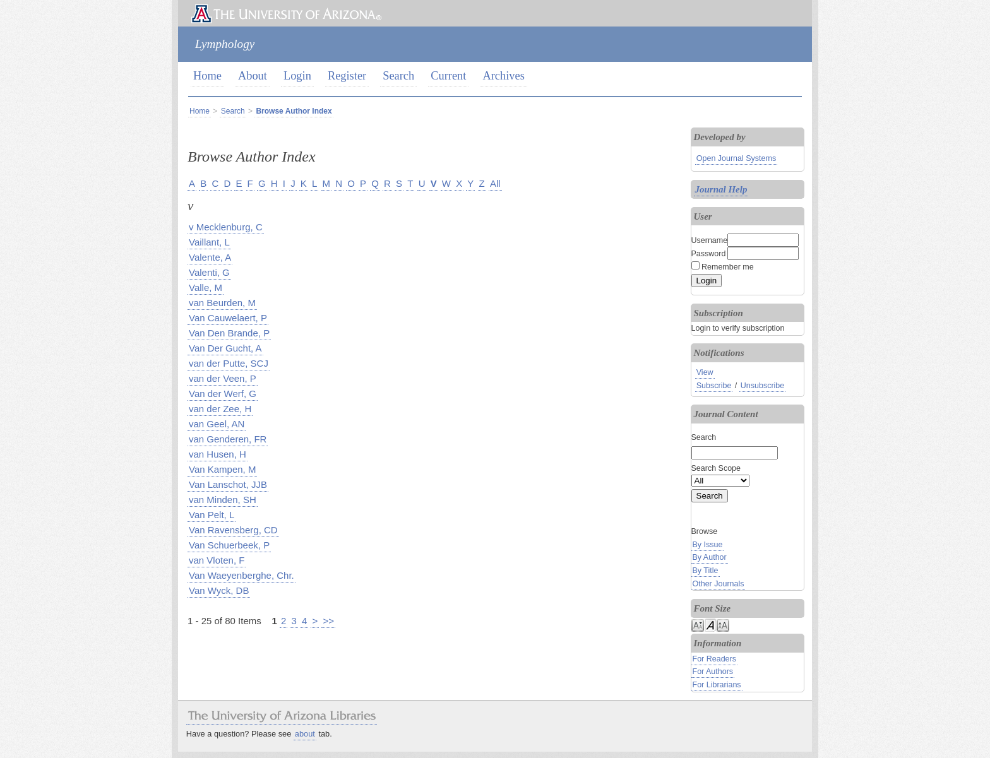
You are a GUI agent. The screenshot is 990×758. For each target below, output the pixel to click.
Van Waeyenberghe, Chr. (241, 575)
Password (708, 253)
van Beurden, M (222, 302)
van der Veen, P (222, 378)
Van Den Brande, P (229, 333)
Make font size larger (723, 624)
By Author (710, 557)
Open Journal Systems (736, 158)
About (252, 75)
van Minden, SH (222, 499)
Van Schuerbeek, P (229, 545)
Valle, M (205, 287)
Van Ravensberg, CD (233, 529)
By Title (706, 570)
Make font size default (710, 624)
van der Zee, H (220, 408)
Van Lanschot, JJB (228, 484)
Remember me (727, 267)
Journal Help (721, 189)
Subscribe (714, 385)
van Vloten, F (216, 560)
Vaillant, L (209, 242)
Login (297, 75)
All (495, 183)
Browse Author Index (293, 111)
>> (328, 620)
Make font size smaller (697, 624)
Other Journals (718, 583)
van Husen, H (217, 454)
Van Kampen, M (222, 469)
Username (709, 240)
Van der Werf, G (222, 393)
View (704, 372)
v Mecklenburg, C (226, 227)
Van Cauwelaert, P (228, 317)
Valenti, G (209, 272)
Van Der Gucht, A (225, 348)
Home (207, 75)
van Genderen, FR (227, 439)
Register (347, 75)
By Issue (708, 544)
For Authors (713, 671)
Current (448, 75)
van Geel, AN (216, 423)
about (305, 733)
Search (398, 75)
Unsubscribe (762, 385)
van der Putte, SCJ (228, 363)
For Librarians (717, 684)
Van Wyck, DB (219, 590)
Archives (503, 75)
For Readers (714, 658)
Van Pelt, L (211, 514)
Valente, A (210, 257)
